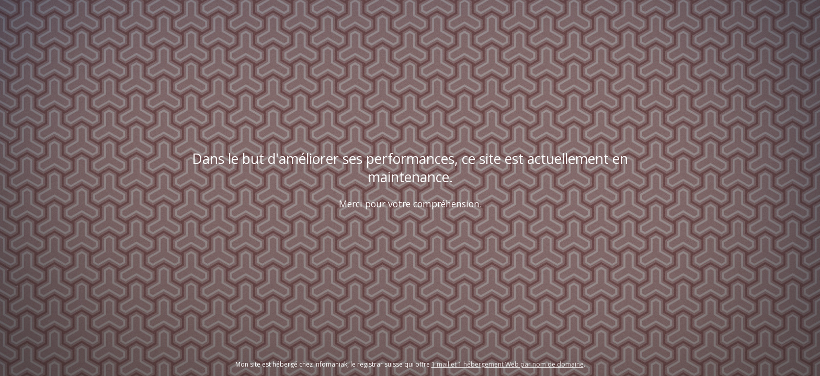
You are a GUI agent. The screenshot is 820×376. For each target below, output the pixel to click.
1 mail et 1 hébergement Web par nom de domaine (507, 364)
